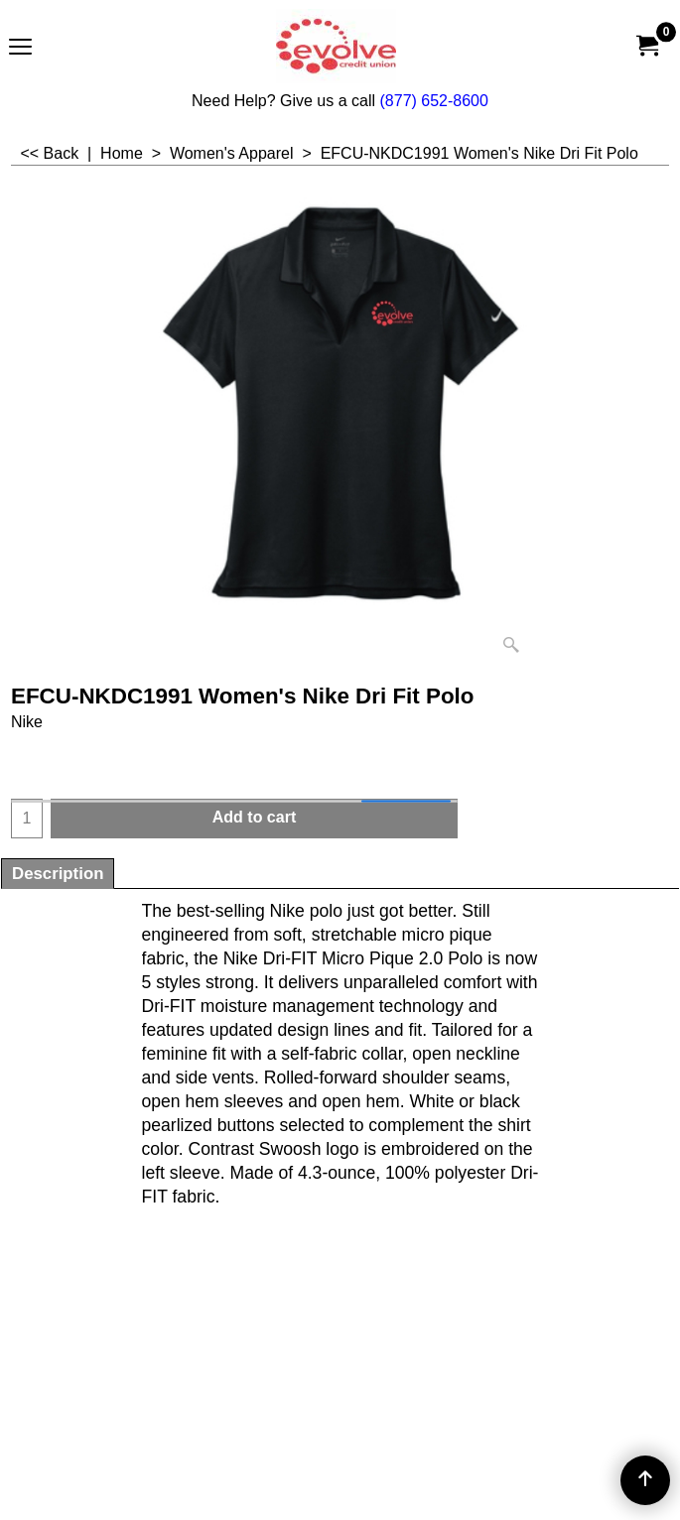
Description (57, 873)
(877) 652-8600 (434, 100)
